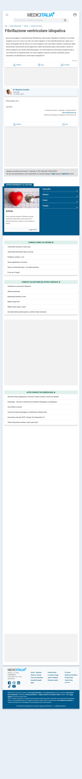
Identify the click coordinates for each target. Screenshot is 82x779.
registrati (65, 174)
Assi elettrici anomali (15, 407)
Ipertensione (29, 465)
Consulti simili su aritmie (41, 242)
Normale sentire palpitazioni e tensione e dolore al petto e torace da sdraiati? (33, 397)
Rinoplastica (28, 489)
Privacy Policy (69, 562)
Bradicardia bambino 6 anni (17, 296)
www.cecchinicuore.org (69, 112)
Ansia (26, 453)
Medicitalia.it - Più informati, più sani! (41, 15)
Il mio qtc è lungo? (14, 272)
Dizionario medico (53, 565)
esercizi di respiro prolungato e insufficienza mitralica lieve (27, 412)
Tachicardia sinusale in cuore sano (19, 247)
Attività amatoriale (14, 291)
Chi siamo (68, 557)
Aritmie (9, 211)
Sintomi (60, 195)
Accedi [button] (33, 557)
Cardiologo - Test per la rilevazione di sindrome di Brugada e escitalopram (32, 402)
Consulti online (52, 557)
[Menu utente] (75, 15)
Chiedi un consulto (36, 560)
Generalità (60, 190)
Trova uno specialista (37, 562)
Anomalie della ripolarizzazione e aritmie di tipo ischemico (27, 312)
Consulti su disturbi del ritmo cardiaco (41, 282)
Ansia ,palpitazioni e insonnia (17, 262)
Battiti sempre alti (13, 302)
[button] (17, 65)
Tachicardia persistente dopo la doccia (20, 252)
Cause (60, 201)
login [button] (53, 174)
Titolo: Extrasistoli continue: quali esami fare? (23, 422)
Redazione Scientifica (71, 560)
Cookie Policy (69, 565)
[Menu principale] (7, 15)
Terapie (60, 206)
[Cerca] (66, 20)
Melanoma (28, 501)
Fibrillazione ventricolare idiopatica (19, 286)
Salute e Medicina (53, 562)
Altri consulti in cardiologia (41, 392)
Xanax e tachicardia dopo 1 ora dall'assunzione (23, 267)
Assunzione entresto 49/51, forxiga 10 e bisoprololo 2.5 (26, 417)
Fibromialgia (28, 477)
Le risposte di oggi (53, 560)
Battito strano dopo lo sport (17, 307)
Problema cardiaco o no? (16, 257)
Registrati (38, 557)
